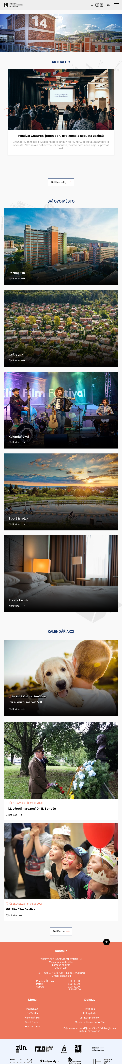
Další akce (61, 931)
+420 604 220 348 (74, 973)
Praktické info (32, 1026)
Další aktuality (61, 182)
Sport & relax (32, 1022)
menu (116, 4)
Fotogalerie (89, 1013)
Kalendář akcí (32, 1017)
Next (111, 110)
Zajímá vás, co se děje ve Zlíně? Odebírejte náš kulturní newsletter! (89, 1029)
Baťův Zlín (32, 1013)
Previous (5, 110)
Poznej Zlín (32, 1008)
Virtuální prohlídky (90, 1017)
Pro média (89, 1008)
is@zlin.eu (65, 975)
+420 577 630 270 (52, 973)
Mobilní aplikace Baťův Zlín (90, 1022)
